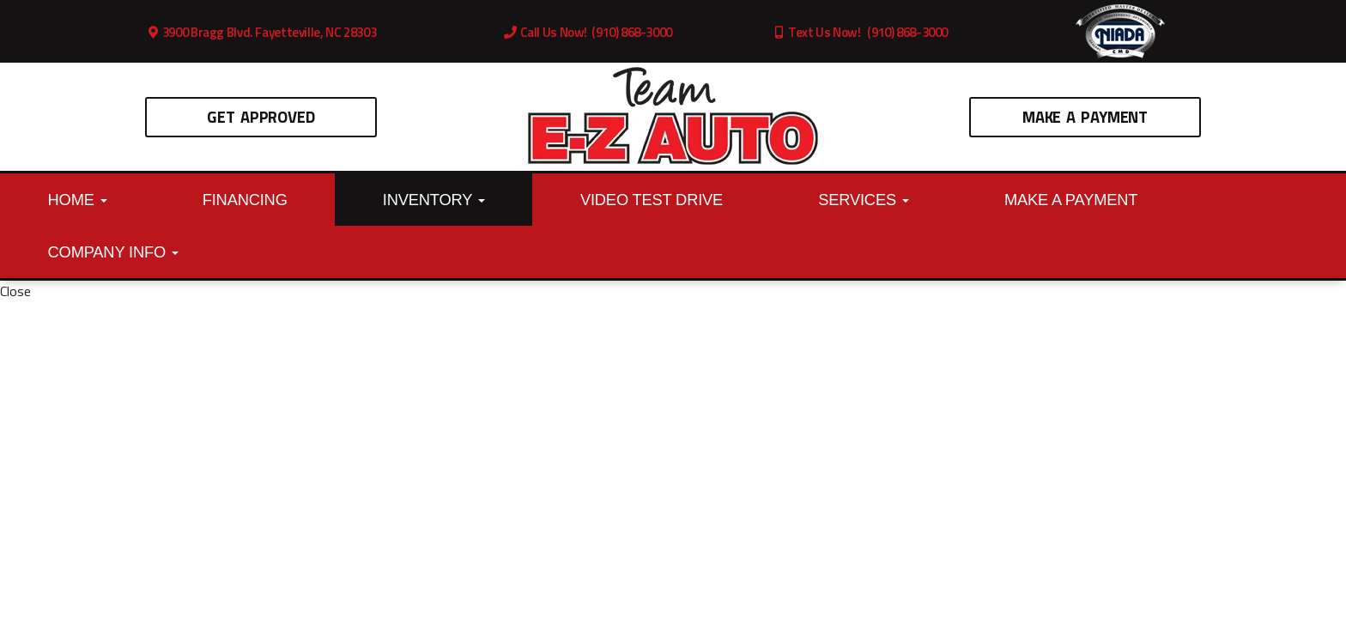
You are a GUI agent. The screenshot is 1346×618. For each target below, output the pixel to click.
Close (15, 291)
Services (863, 200)
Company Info (113, 252)
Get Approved (260, 117)
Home (77, 200)
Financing (245, 200)
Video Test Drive (651, 200)
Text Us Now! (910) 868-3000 (860, 32)
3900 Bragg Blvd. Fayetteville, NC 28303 (262, 32)
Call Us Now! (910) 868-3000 (588, 32)
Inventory (434, 200)
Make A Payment (1085, 117)
